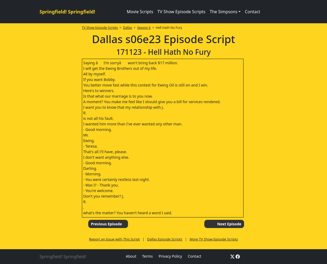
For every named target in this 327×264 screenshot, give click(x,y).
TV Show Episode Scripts (181, 12)
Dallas (127, 27)
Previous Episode (106, 223)
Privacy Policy (170, 256)
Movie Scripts (140, 12)
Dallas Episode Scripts (164, 239)
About (131, 256)
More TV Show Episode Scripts (213, 239)
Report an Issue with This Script (114, 239)
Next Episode (229, 223)
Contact (252, 12)
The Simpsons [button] (223, 12)
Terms (147, 256)
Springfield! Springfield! (67, 11)
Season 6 (144, 27)
